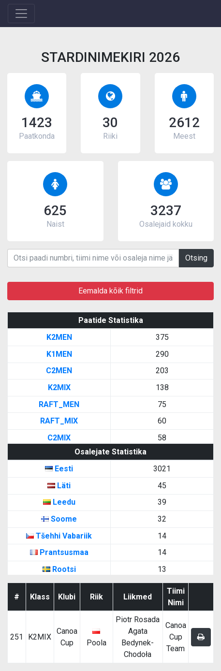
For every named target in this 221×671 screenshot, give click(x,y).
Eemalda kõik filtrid (110, 290)
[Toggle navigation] (21, 13)
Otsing (196, 258)
